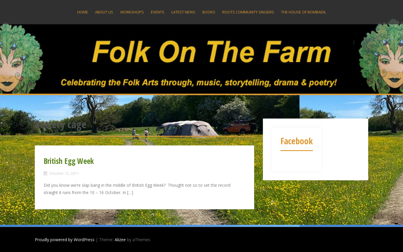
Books (208, 12)
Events (157, 12)
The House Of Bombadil (303, 12)
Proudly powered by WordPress (64, 239)
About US (104, 12)
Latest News (183, 12)
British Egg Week (69, 161)
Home (82, 12)
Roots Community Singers (248, 12)
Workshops (132, 12)
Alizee (120, 239)
